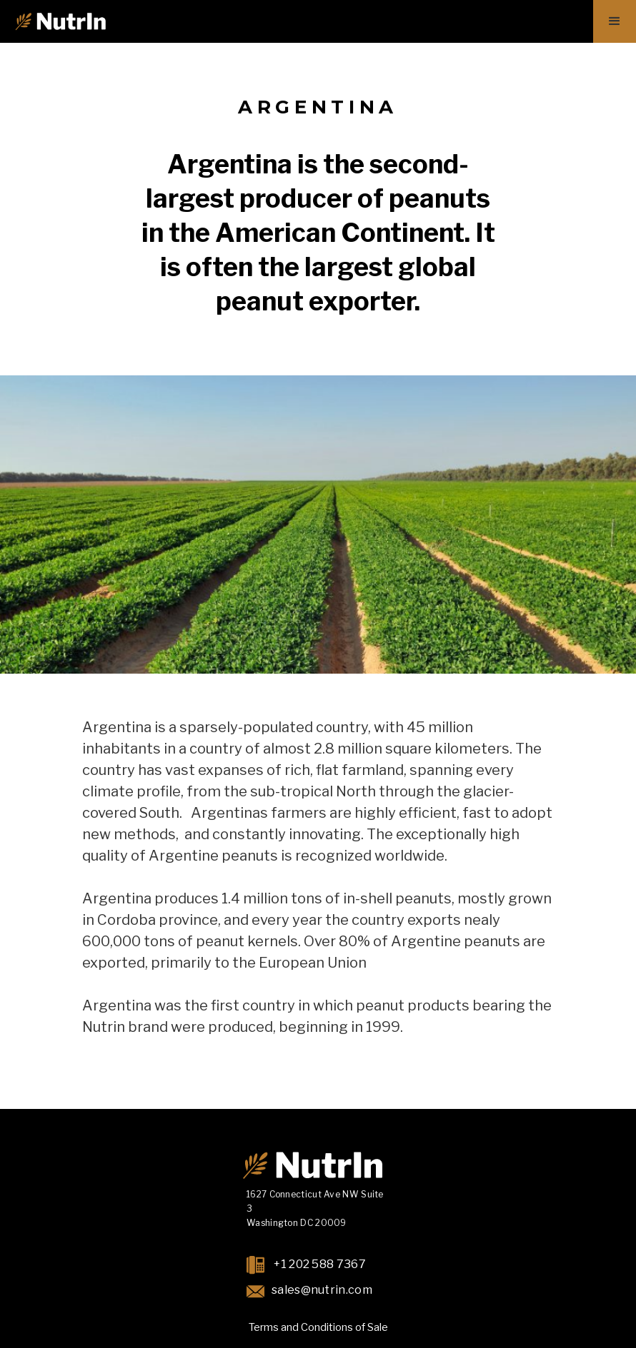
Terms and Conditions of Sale (318, 1327)
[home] (60, 21)
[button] (614, 21)
